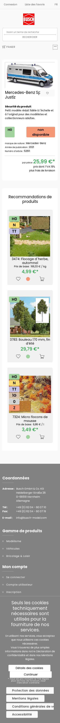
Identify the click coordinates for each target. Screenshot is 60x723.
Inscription (13, 592)
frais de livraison (45, 170)
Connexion (10, 4)
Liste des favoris (35, 4)
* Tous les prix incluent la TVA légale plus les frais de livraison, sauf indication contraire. (28, 681)
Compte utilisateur (19, 585)
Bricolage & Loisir (18, 556)
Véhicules (13, 548)
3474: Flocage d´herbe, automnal (30, 262)
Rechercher (30, 36)
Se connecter (15, 577)
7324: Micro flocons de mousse (30, 420)
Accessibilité (22, 714)
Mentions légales (25, 698)
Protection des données (30, 690)
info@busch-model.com (31, 518)
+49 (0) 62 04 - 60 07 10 (31, 507)
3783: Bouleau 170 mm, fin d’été (30, 341)
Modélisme (13, 541)
